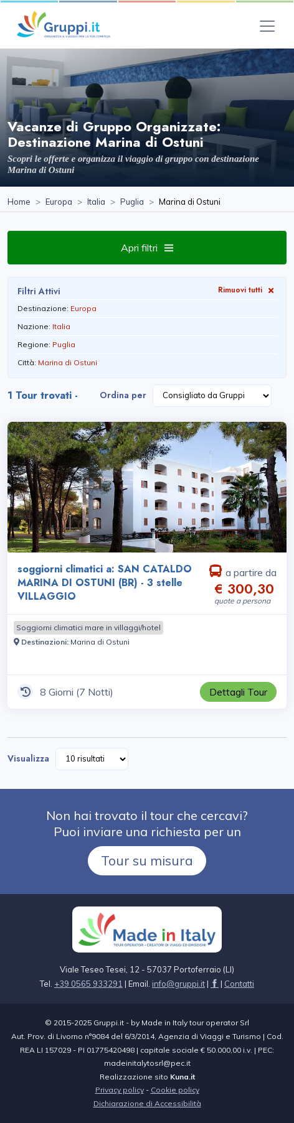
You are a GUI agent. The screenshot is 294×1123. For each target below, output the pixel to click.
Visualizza (28, 758)
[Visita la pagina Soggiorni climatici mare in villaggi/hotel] (88, 628)
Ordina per (123, 395)
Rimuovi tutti (247, 290)
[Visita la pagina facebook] (215, 984)
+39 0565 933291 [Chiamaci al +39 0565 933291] (88, 984)
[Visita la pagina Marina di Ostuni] (100, 641)
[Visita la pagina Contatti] (239, 984)
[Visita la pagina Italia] (96, 202)
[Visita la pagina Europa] (58, 202)
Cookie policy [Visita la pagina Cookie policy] (175, 1089)
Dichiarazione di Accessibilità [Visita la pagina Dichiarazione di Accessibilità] (147, 1103)
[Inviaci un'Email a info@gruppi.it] (178, 984)
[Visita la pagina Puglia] (132, 202)
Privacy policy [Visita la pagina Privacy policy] (119, 1089)
